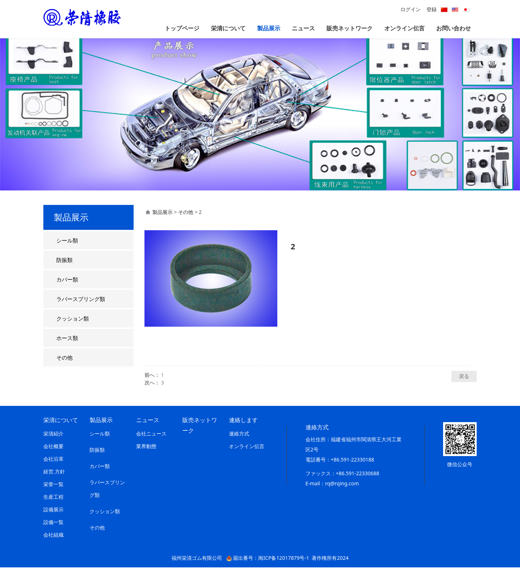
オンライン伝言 (404, 28)
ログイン (410, 9)
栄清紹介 (53, 437)
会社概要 (53, 449)
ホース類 (67, 341)
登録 (431, 9)
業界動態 (146, 449)
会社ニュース (151, 437)
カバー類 (67, 283)
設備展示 (53, 513)
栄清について (228, 28)
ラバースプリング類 (80, 302)
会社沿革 (53, 462)
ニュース (303, 28)
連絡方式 (239, 437)
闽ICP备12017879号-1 (283, 561)
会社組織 (53, 538)
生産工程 (53, 500)
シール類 (67, 244)
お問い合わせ (453, 28)
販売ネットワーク (349, 28)
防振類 (64, 263)
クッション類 (72, 322)
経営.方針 (54, 475)
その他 (64, 361)
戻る (464, 379)
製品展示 (268, 28)
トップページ (182, 28)
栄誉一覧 (53, 487)
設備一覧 (53, 525)
